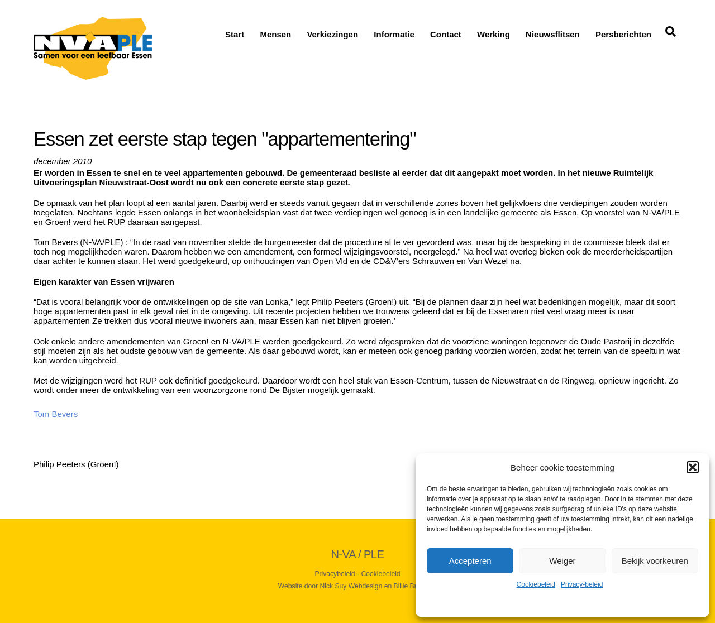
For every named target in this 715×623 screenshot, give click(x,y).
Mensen (275, 34)
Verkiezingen (332, 34)
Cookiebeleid (536, 584)
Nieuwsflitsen (553, 34)
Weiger (562, 561)
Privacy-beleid (582, 584)
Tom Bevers (56, 414)
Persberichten (623, 34)
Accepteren (470, 561)
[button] (692, 467)
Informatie (394, 34)
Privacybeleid (334, 574)
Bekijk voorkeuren (655, 561)
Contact (445, 34)
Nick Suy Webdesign (351, 586)
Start (234, 34)
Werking (493, 34)
